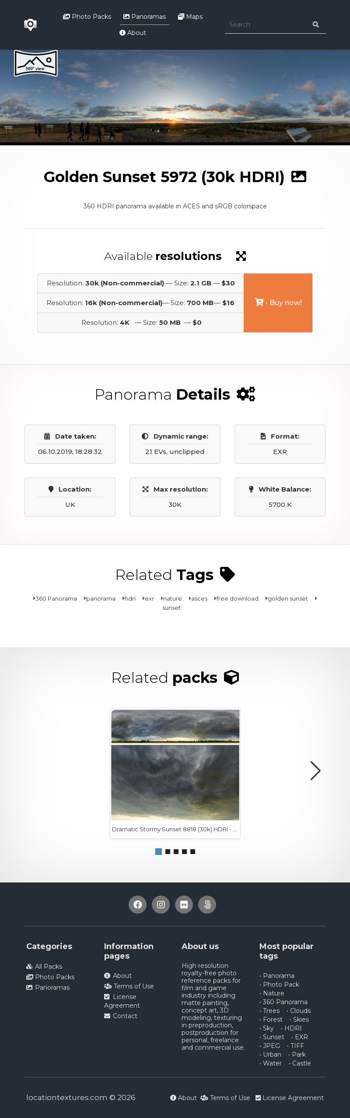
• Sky (266, 1028)
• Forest (271, 1019)
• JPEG (269, 1046)
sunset (171, 607)
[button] (158, 851)
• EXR (299, 1037)
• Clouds (299, 1011)
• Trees (269, 1011)
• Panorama (276, 976)
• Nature (271, 993)
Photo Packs (87, 17)
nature (172, 598)
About (132, 33)
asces (199, 598)
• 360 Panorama (283, 1002)
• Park (297, 1054)
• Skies (299, 1019)
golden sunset (288, 598)
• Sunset (271, 1037)
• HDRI (291, 1028)
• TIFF (295, 1046)
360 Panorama (56, 598)
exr (149, 598)
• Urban (270, 1054)
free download (238, 598)
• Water (270, 1063)
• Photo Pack (279, 984)
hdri (130, 598)
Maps (190, 17)
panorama (101, 598)
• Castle (300, 1063)
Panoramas (144, 17)
